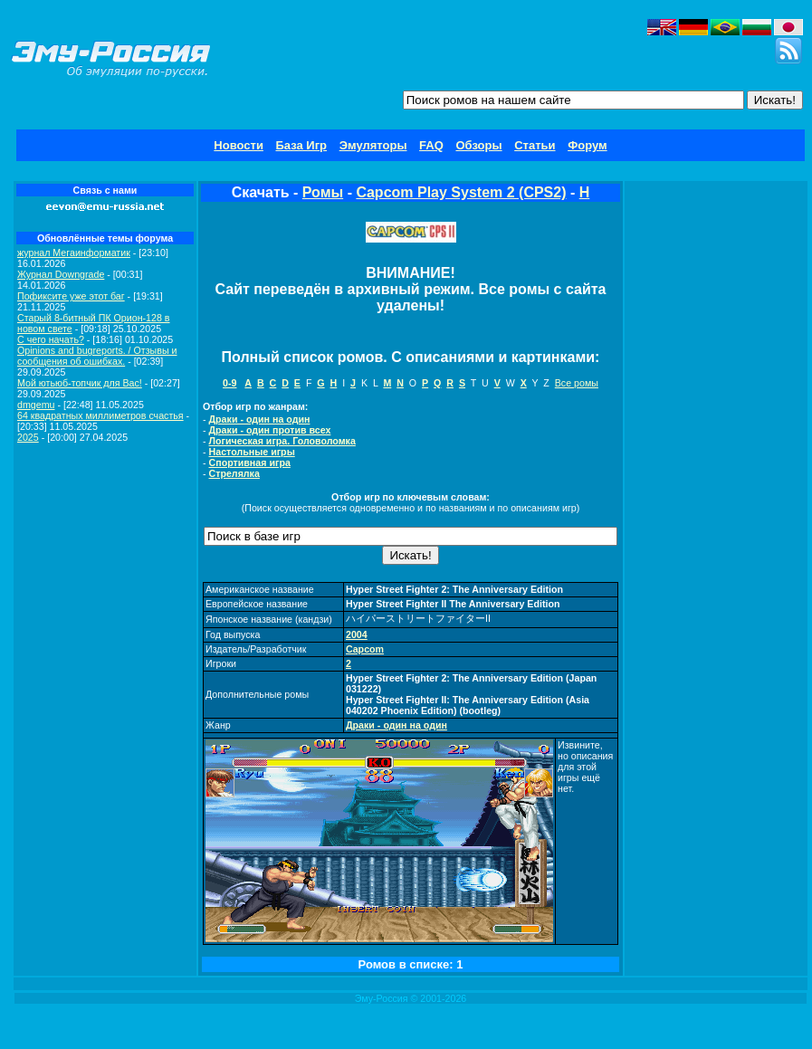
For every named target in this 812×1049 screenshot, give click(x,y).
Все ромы (576, 382)
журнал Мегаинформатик (73, 252)
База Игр (302, 145)
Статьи (534, 145)
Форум (587, 145)
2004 (357, 634)
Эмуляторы (373, 145)
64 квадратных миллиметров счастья (100, 415)
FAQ (431, 145)
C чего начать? (50, 339)
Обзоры (478, 145)
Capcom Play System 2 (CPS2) (461, 192)
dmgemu (35, 404)
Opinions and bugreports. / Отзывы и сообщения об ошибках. (97, 356)
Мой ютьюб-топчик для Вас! (79, 382)
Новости (238, 145)
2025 (28, 437)
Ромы (322, 192)
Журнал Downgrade (60, 274)
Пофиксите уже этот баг (71, 296)
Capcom (365, 649)
